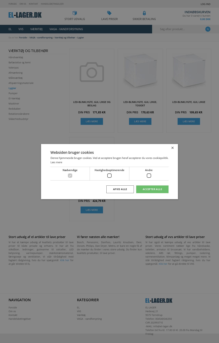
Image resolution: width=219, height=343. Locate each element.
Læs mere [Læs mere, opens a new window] (56, 162)
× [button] (172, 148)
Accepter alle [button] (152, 189)
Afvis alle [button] (120, 189)
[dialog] (109, 171)
